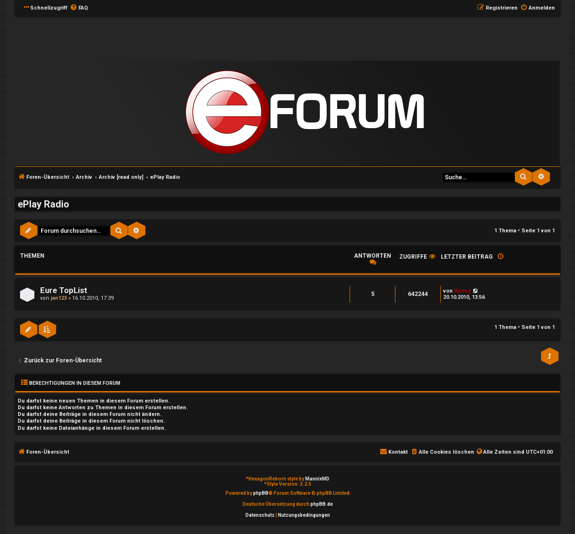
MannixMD (317, 478)
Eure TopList (63, 290)
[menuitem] (79, 8)
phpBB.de (321, 504)
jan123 (59, 298)
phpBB (260, 493)
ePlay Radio (43, 204)
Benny (462, 291)
